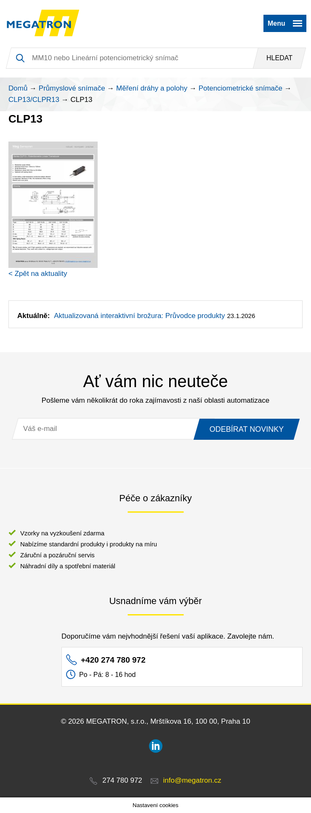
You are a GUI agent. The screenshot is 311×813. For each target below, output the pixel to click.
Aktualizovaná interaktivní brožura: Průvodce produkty (139, 316)
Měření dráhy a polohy (151, 88)
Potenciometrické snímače (240, 88)
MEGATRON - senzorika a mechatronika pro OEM (43, 23)
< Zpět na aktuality (37, 274)
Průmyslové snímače (72, 88)
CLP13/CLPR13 (33, 100)
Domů (17, 88)
